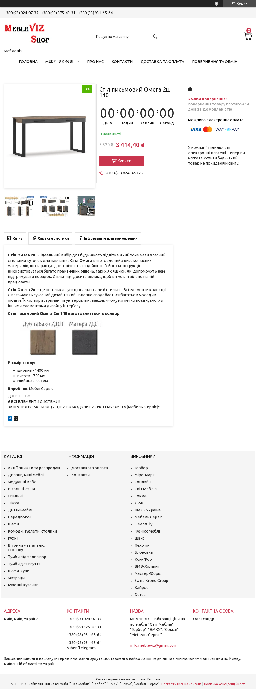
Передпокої (19, 517)
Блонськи (144, 552)
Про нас (95, 61)
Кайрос (141, 587)
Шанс (139, 538)
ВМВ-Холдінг (147, 566)
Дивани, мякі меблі (26, 475)
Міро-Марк (145, 475)
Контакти (122, 61)
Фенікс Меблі (147, 531)
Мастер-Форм (148, 573)
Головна (28, 61)
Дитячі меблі (20, 510)
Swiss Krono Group (151, 580)
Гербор (141, 468)
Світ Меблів (146, 489)
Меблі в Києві (59, 61)
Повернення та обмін (214, 61)
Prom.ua (153, 679)
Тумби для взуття (24, 563)
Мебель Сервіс (148, 517)
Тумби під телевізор (27, 556)
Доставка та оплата (162, 61)
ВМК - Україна (148, 510)
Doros (140, 594)
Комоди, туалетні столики (32, 531)
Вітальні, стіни (21, 489)
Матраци (16, 578)
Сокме (141, 496)
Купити (124, 161)
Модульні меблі (22, 482)
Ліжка (13, 503)
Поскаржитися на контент (181, 684)
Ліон (139, 503)
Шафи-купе (18, 571)
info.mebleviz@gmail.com (153, 645)
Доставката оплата (89, 468)
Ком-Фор (143, 559)
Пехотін (142, 545)
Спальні (15, 496)
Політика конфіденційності (225, 684)
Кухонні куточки (23, 585)
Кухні (13, 538)
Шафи (13, 524)
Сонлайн (143, 482)
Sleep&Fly (143, 524)
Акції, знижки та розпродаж (34, 468)
